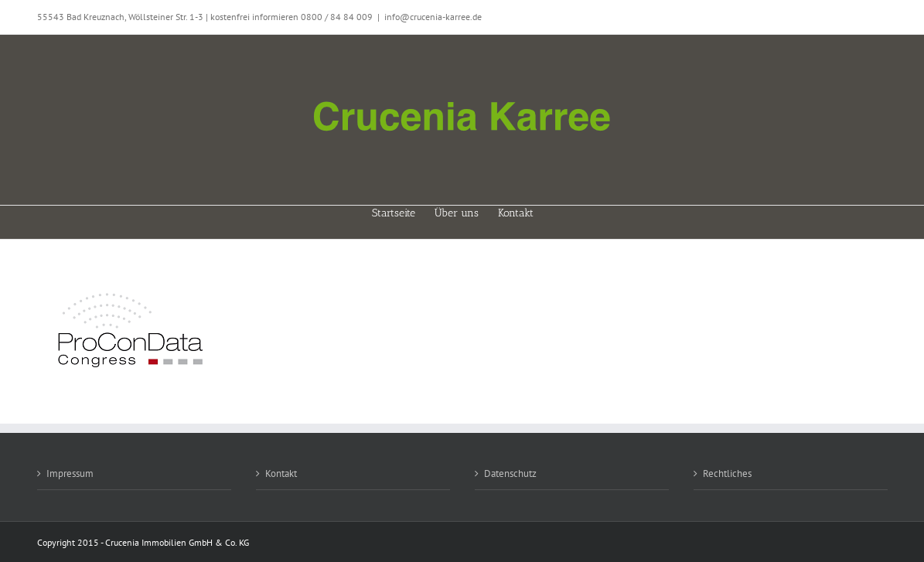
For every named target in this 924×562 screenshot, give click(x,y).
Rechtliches (727, 473)
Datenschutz (510, 473)
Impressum (70, 473)
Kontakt (281, 473)
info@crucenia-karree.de (433, 16)
